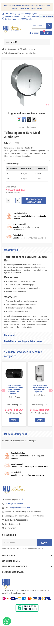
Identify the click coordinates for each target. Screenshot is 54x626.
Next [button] (51, 390)
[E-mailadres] (19, 542)
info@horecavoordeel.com (20, 508)
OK (44, 542)
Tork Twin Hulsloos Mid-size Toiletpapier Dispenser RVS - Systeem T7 (40, 389)
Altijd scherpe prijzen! (27, 14)
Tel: (14, 504)
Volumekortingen (12, 164)
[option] (14, 394)
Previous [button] (3, 390)
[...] (22, 499)
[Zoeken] (41, 26)
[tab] (27, 250)
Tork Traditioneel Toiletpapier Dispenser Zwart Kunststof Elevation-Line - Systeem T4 (14, 390)
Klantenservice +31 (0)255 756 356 (17, 19)
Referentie (8, 143)
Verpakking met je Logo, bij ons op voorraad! (20, 16)
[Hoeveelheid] (13, 200)
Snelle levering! (9, 14)
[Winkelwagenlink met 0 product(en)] (46, 33)
